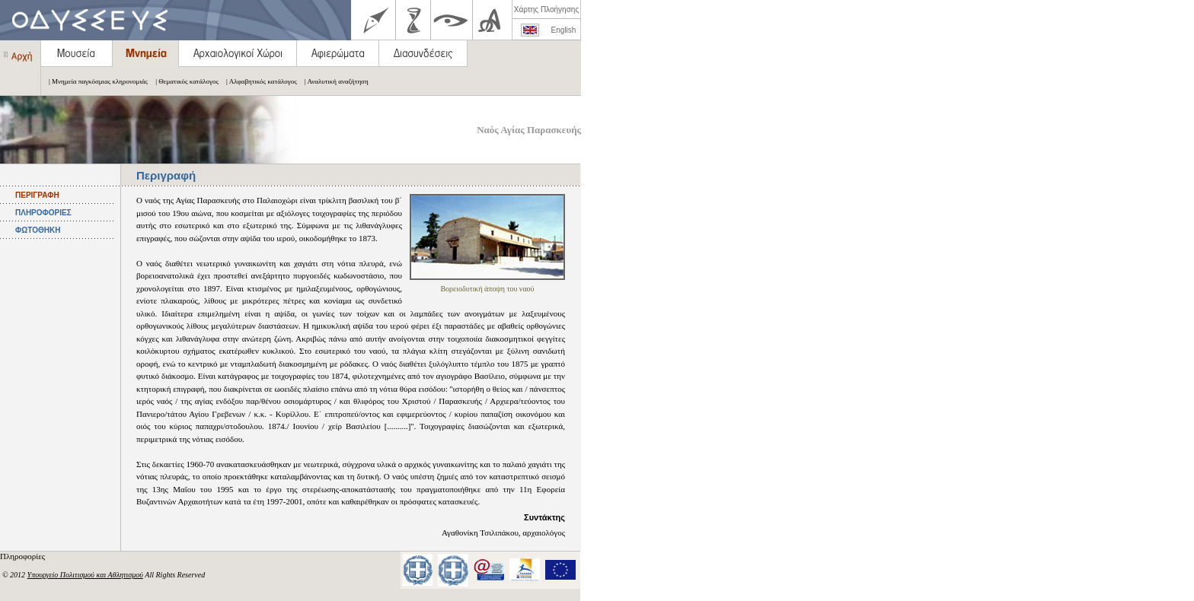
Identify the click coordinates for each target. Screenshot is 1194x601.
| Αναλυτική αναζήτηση (333, 81)
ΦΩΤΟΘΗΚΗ (37, 230)
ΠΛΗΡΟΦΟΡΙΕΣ (43, 212)
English (563, 30)
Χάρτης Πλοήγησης (546, 9)
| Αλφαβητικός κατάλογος (258, 81)
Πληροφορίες (23, 556)
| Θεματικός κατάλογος (183, 81)
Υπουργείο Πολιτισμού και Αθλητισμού (85, 575)
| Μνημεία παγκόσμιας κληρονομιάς (94, 81)
